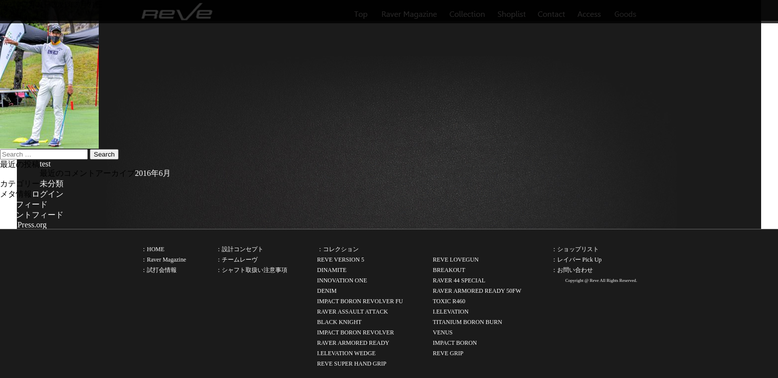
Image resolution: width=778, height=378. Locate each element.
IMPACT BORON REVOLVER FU (360, 301)
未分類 (52, 183)
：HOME (152, 249)
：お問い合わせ (572, 270)
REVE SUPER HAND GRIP (352, 363)
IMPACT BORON (455, 342)
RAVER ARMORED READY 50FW (477, 290)
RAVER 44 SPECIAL (459, 280)
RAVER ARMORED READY (353, 342)
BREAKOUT (449, 270)
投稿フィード (24, 204)
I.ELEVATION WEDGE (346, 353)
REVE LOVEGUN (455, 259)
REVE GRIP (448, 353)
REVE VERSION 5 (340, 259)
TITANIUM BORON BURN (467, 322)
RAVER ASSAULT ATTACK (352, 311)
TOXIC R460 (449, 301)
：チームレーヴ (237, 259)
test (45, 164)
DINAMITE (331, 270)
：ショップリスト (575, 249)
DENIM (326, 290)
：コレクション (338, 249)
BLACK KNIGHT (339, 322)
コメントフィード (32, 215)
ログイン (48, 194)
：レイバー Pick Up (576, 259)
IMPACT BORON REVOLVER (355, 332)
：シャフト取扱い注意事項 (251, 270)
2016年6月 (153, 173)
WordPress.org (23, 224)
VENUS (443, 332)
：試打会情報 (159, 270)
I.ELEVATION (450, 311)
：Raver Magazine (163, 259)
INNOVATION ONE (342, 280)
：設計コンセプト (239, 249)
